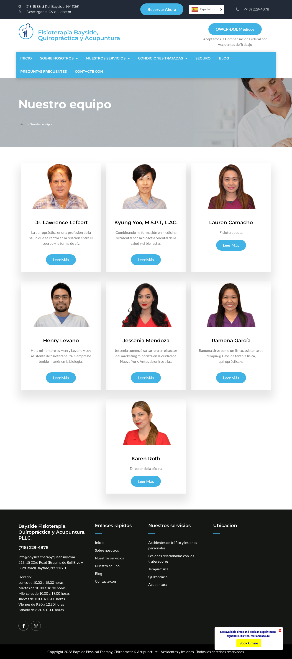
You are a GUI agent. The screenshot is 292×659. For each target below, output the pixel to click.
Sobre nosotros (59, 58)
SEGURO (203, 58)
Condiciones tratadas (162, 58)
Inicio (26, 58)
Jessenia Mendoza (146, 340)
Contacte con (89, 71)
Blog (224, 58)
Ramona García (231, 340)
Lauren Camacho (231, 222)
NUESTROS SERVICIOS (108, 58)
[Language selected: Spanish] (206, 9)
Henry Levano (61, 340)
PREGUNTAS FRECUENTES (43, 71)
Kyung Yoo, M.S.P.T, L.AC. (145, 222)
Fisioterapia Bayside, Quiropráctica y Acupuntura (79, 35)
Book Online (248, 643)
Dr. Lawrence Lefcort (61, 222)
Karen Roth (145, 459)
